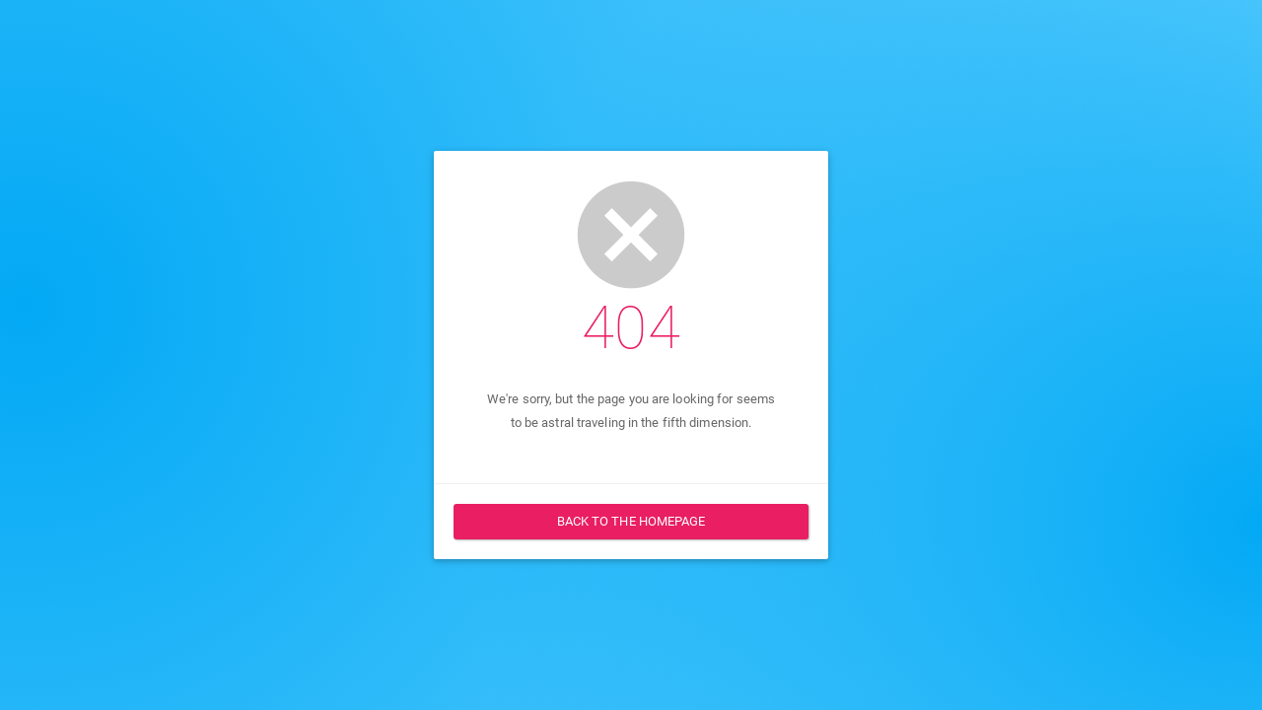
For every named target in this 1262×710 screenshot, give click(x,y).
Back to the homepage (631, 521)
